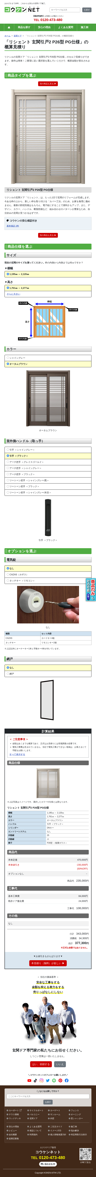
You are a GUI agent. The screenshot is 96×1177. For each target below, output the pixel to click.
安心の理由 (44, 27)
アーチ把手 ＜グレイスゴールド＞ (27, 462)
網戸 (12, 673)
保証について (36, 1130)
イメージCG (55, 1130)
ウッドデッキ (15, 1118)
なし (12, 568)
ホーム (7, 36)
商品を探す (24, 27)
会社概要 (13, 1134)
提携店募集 (14, 1138)
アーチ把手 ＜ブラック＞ (22, 474)
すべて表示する (17, 754)
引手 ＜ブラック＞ (19, 456)
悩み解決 (75, 1130)
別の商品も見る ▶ (48, 84)
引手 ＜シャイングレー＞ (22, 449)
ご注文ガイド (56, 1126)
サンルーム (55, 1114)
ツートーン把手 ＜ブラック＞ (24, 486)
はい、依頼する (41, 1064)
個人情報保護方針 (58, 1134)
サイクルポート (37, 1110)
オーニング (76, 1114)
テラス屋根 (14, 1114)
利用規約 (34, 1134)
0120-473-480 (48, 20)
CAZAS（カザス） (19, 574)
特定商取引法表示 (79, 1134)
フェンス (75, 1110)
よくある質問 (65, 27)
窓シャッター (77, 1118)
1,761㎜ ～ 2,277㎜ (19, 288)
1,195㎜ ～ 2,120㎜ (19, 274)
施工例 (84, 27)
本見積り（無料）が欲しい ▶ (48, 963)
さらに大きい (13, 294)
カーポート (14, 1110)
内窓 (52, 1118)
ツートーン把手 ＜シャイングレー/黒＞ (29, 480)
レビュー (13, 1130)
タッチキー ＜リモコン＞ (22, 580)
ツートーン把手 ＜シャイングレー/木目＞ (30, 492)
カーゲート (55, 1110)
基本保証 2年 (13, 226)
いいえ (60, 1064)
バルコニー (35, 1114)
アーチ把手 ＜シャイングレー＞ (26, 468)
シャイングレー (17, 358)
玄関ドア (18, 36)
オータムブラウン (19, 364)
